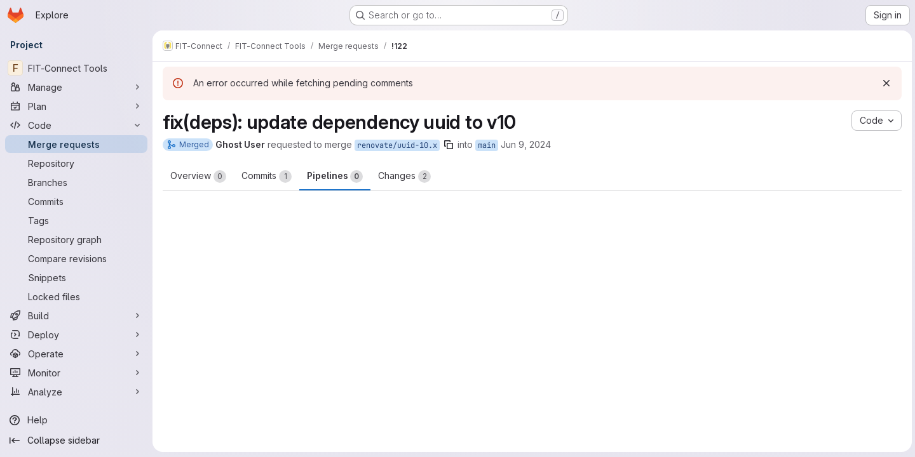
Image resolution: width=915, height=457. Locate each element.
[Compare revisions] (76, 258)
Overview (198, 176)
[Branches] (76, 182)
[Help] (76, 420)
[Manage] (76, 87)
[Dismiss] (884, 83)
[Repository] (76, 163)
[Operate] (76, 353)
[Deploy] (76, 334)
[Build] (76, 315)
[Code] (76, 125)
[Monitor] (76, 372)
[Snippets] (76, 277)
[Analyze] (76, 392)
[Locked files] (76, 296)
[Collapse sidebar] (76, 440)
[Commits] (76, 201)
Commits (266, 176)
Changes (404, 176)
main (487, 145)
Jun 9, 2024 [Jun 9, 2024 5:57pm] (526, 144)
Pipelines (335, 176)
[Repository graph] (76, 239)
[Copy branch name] (448, 144)
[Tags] (76, 220)
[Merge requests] (76, 144)
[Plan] (76, 106)
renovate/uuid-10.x (397, 145)
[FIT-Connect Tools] (76, 68)
